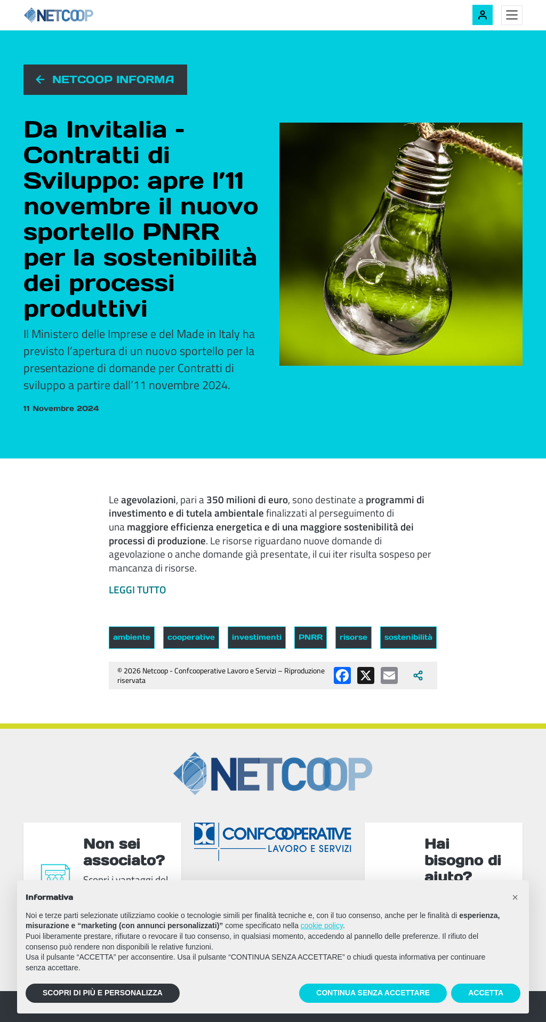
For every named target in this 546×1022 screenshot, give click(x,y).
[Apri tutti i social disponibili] (418, 675)
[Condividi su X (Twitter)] (365, 675)
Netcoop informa (113, 79)
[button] (515, 897)
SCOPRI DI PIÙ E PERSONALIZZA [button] (103, 992)
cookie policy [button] (322, 925)
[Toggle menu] (512, 15)
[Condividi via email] (389, 675)
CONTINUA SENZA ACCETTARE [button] (373, 992)
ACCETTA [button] (485, 992)
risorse (353, 637)
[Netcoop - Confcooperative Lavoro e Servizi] (82, 15)
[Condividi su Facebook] (342, 675)
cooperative (191, 637)
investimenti (257, 637)
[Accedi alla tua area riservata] (482, 15)
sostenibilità (408, 637)
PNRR (311, 637)
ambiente (131, 637)
